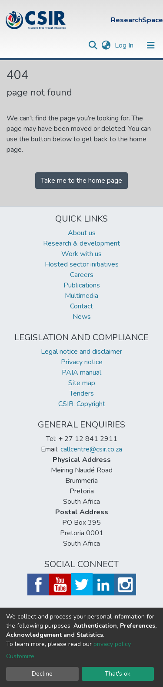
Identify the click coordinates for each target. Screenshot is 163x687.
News (82, 316)
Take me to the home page (81, 180)
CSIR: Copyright (81, 404)
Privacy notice (82, 362)
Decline (42, 674)
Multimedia (81, 296)
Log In (125, 45)
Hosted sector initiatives (82, 264)
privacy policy (111, 644)
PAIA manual (81, 372)
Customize (20, 656)
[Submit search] (93, 45)
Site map (81, 383)
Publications (81, 285)
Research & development (81, 243)
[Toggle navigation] (151, 45)
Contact (81, 306)
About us (82, 233)
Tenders (82, 393)
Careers (81, 275)
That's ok (117, 674)
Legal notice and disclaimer (81, 351)
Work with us (81, 254)
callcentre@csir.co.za (91, 449)
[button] (106, 45)
